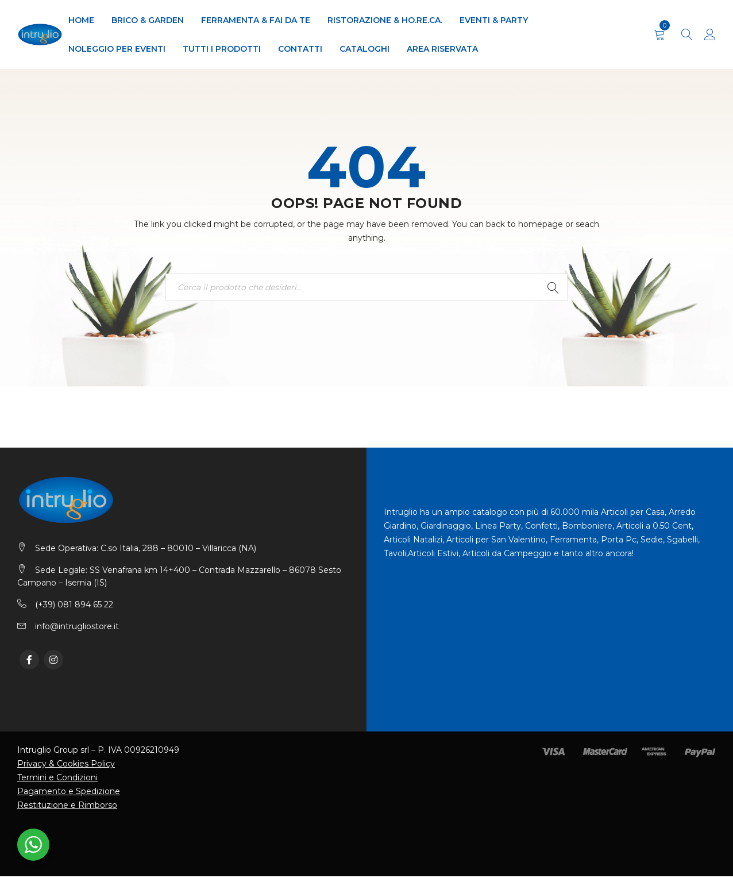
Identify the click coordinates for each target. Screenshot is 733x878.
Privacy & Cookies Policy (66, 765)
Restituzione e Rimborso (67, 807)
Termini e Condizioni (57, 779)
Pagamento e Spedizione (68, 793)
